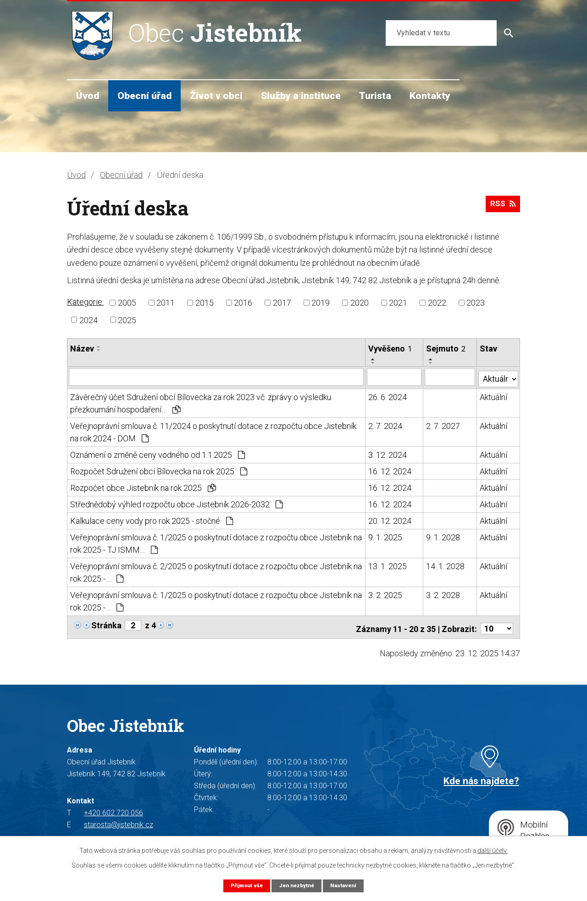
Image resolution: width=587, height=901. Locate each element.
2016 (243, 303)
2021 (398, 303)
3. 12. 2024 (388, 453)
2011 (165, 303)
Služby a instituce (301, 95)
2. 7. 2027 (443, 424)
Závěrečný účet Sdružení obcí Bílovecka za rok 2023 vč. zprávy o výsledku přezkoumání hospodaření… (200, 401)
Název (82, 348)
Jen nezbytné (297, 885)
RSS (501, 207)
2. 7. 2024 (386, 424)
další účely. (492, 850)
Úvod (87, 95)
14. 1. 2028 (445, 564)
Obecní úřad (144, 95)
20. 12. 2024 (390, 519)
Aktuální (493, 395)
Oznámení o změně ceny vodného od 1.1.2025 (157, 453)
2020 (359, 303)
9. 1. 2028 (443, 535)
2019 (320, 303)
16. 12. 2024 (390, 469)
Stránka (106, 623)
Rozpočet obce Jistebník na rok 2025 (143, 486)
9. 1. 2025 (386, 535)
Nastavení (347, 885)
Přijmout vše (243, 885)
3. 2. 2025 (386, 593)
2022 (437, 303)
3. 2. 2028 (443, 593)
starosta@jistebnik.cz (118, 820)
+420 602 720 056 (113, 808)
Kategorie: (85, 302)
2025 (127, 319)
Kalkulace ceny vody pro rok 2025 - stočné (151, 519)
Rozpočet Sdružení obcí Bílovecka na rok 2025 (158, 469)
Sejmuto (446, 348)
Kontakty (430, 95)
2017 (282, 303)
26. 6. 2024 (388, 395)
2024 (88, 319)
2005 (127, 303)
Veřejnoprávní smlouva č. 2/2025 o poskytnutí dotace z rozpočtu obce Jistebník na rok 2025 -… (216, 571)
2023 (475, 303)
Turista (375, 95)
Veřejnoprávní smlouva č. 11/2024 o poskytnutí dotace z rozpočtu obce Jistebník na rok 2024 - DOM (213, 430)
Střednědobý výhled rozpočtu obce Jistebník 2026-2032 (176, 502)
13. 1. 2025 (388, 564)
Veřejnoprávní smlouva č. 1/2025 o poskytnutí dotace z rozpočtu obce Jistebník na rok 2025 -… (216, 599)
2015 (204, 303)
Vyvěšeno (390, 348)
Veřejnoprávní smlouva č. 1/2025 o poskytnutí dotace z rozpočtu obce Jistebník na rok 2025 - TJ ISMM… (216, 542)
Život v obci (216, 95)
